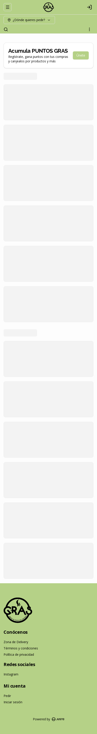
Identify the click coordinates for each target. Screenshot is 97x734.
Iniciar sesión (13, 702)
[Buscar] (6, 29)
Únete (80, 55)
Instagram (11, 674)
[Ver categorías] (89, 29)
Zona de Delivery (16, 642)
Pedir (7, 696)
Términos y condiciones (21, 648)
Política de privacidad (19, 654)
